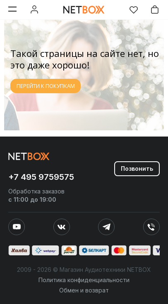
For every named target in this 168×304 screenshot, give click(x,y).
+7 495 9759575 (41, 177)
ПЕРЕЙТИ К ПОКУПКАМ (46, 86)
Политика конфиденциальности (84, 279)
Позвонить (137, 168)
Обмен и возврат (84, 290)
